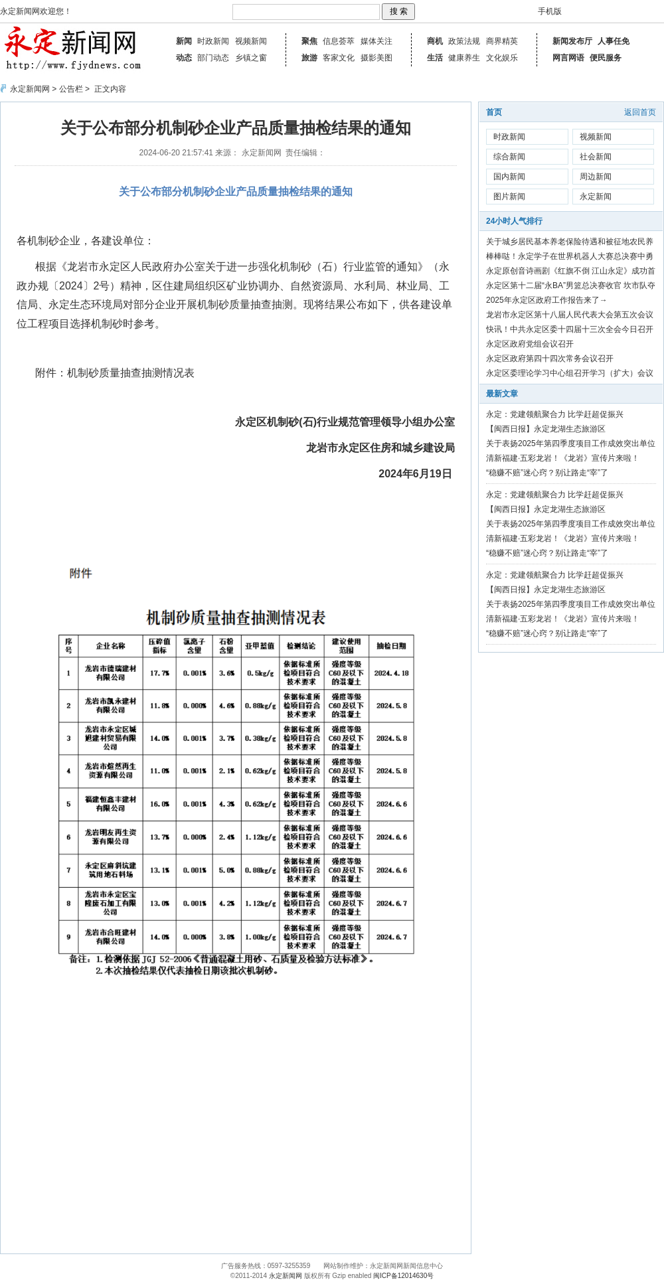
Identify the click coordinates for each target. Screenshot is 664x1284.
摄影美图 (376, 57)
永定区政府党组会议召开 (530, 344)
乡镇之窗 (251, 57)
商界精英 (502, 41)
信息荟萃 (339, 41)
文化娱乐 (502, 57)
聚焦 (309, 41)
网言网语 (568, 57)
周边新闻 (596, 176)
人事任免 (613, 41)
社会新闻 (596, 156)
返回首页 (640, 112)
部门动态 (213, 57)
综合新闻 (509, 156)
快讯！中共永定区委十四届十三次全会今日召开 (569, 329)
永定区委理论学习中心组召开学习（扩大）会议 (569, 373)
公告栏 (71, 89)
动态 (184, 57)
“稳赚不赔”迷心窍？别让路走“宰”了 (547, 472)
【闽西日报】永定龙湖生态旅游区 (546, 429)
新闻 (184, 41)
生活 (435, 57)
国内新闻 (509, 176)
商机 (435, 41)
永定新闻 (596, 196)
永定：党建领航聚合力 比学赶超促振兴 (554, 414)
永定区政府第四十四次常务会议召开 (550, 358)
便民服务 (606, 57)
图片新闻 (509, 196)
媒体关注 (376, 41)
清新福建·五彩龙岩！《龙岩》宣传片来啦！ (562, 458)
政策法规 (464, 41)
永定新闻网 (30, 89)
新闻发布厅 (572, 41)
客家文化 (339, 57)
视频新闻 (251, 41)
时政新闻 (213, 41)
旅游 (309, 57)
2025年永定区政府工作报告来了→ (547, 300)
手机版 (550, 11)
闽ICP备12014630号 (403, 1275)
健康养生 (464, 57)
